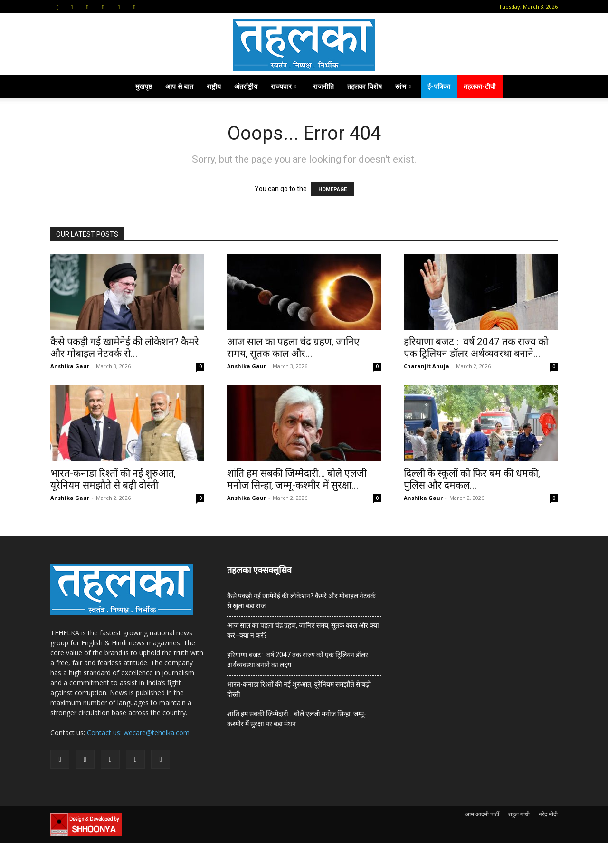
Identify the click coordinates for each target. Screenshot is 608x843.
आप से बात (179, 86)
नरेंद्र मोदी (548, 814)
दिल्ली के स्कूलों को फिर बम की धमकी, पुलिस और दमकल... (472, 479)
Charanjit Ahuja (426, 366)
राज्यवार (283, 86)
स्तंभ (403, 86)
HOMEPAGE (332, 189)
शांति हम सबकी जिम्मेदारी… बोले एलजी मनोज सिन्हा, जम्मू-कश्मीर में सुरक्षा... (297, 479)
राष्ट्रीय (214, 86)
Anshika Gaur (69, 366)
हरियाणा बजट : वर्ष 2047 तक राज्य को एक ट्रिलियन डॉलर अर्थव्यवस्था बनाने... (476, 347)
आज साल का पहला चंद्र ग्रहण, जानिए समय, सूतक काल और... (293, 347)
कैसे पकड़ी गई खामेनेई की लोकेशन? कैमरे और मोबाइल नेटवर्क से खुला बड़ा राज (301, 601)
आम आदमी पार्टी (482, 814)
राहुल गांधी (519, 814)
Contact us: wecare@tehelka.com (138, 732)
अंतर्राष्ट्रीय (245, 86)
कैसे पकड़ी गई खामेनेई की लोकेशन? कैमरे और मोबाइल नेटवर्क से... (124, 347)
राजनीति (323, 86)
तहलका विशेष (364, 86)
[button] (57, 6)
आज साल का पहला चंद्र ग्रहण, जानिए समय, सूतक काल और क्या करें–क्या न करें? (303, 630)
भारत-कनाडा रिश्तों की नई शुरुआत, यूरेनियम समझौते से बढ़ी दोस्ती (113, 479)
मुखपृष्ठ (143, 86)
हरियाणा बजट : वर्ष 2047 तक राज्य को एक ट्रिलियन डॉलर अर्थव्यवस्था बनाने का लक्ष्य (297, 660)
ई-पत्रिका (439, 86)
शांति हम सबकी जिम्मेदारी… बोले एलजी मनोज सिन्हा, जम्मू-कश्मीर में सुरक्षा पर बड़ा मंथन (296, 719)
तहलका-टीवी (480, 86)
